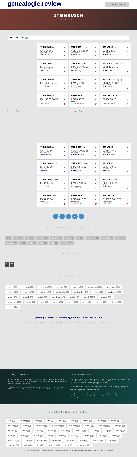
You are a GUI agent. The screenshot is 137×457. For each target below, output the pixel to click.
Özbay (28, 440)
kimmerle (80, 431)
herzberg (104, 426)
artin (50, 421)
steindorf (89, 297)
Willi (54, 243)
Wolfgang (66, 243)
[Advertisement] (20, 75)
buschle (13, 426)
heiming (90, 426)
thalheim (54, 445)
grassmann (58, 426)
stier (40, 445)
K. (23, 243)
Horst (120, 238)
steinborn (77, 287)
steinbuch (98, 292)
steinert (73, 302)
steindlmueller (58, 297)
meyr (103, 435)
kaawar (52, 431)
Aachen (41, 54)
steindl (42, 297)
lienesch (38, 435)
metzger (88, 435)
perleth (56, 440)
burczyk (115, 421)
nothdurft (13, 440)
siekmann (13, 445)
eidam (27, 426)
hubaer (39, 431)
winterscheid (83, 445)
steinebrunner (14, 302)
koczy (107, 431)
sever (112, 440)
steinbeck (12, 287)
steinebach (105, 297)
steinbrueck (45, 292)
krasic (11, 435)
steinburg (12, 297)
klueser (95, 431)
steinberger (45, 287)
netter (116, 435)
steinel (44, 302)
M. (32, 243)
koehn (120, 431)
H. (80, 238)
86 (12, 265)
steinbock (62, 287)
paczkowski (42, 440)
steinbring (12, 292)
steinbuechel (114, 292)
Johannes (11, 243)
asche (62, 421)
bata (74, 421)
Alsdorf (73, 171)
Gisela (69, 238)
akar (12, 421)
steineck (30, 302)
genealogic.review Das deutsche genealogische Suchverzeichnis (68, 317)
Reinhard (42, 238)
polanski (70, 440)
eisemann (41, 426)
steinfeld (101, 302)
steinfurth (12, 307)
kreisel (24, 435)
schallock (98, 440)
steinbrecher (95, 287)
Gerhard (56, 238)
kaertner (65, 431)
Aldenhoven (75, 103)
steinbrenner (113, 287)
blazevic (87, 421)
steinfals (87, 302)
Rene (43, 243)
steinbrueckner (81, 292)
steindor (75, 297)
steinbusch (19, 38)
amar (38, 421)
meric (74, 435)
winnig (68, 445)
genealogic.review (34, 4)
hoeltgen (120, 426)
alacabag (25, 421)
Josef (30, 238)
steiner (58, 302)
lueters (62, 435)
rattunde (83, 440)
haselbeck (74, 426)
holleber (12, 431)
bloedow (101, 421)
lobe (50, 435)
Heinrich (107, 238)
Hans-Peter (93, 238)
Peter (18, 238)
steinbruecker (62, 292)
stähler (28, 445)
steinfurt (116, 302)
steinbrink (28, 292)
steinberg (28, 287)
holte (26, 431)
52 (6, 265)
